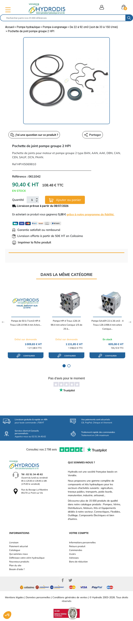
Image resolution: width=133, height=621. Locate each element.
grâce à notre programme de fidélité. (90, 214)
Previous (3, 322)
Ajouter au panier (65, 200)
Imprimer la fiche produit (31, 242)
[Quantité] (32, 199)
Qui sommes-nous (18, 554)
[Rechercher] (62, 18)
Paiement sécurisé (18, 546)
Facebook (63, 580)
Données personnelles (38, 597)
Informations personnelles (82, 542)
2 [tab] (68, 365)
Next (130, 322)
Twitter (70, 580)
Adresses (74, 557)
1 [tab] (64, 365)
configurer (25, 355)
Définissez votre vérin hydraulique (27, 557)
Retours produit (77, 546)
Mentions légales (14, 597)
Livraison (14, 542)
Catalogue (14, 550)
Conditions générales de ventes (69, 597)
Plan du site (15, 565)
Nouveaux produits (19, 561)
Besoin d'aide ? (17, 569)
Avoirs (72, 554)
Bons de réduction (78, 561)
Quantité (18, 199)
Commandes (75, 550)
